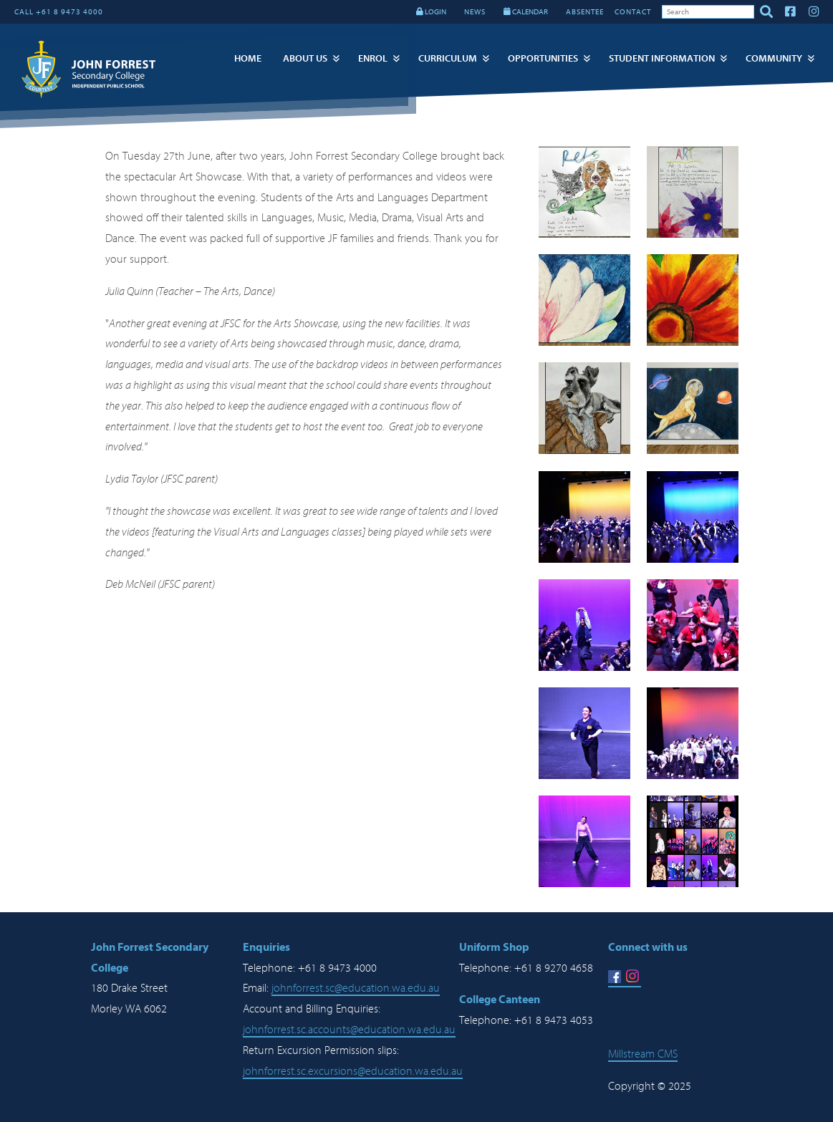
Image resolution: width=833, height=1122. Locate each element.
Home (247, 58)
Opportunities (543, 58)
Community (774, 58)
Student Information (662, 58)
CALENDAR (526, 11)
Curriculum (447, 58)
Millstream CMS (643, 1054)
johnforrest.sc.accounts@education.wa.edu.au (349, 1029)
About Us (305, 58)
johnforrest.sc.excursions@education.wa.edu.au (353, 1071)
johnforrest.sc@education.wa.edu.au (355, 988)
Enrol (372, 58)
